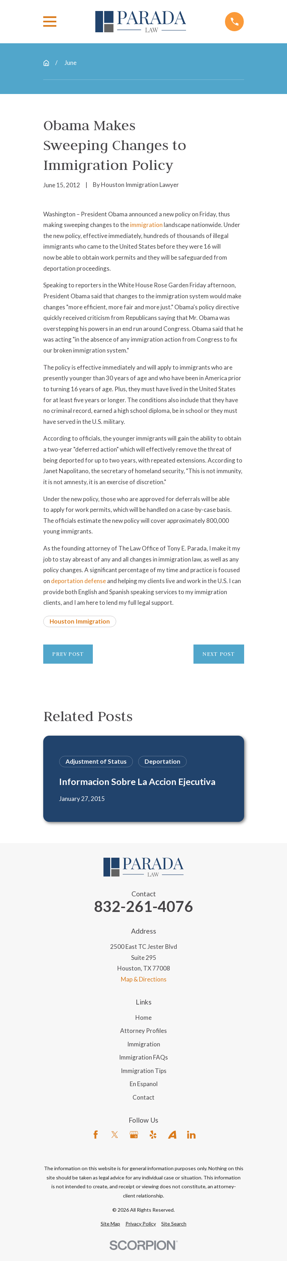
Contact (143, 1097)
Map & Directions (144, 979)
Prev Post (68, 654)
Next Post (218, 654)
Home (143, 1017)
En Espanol (144, 1084)
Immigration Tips (144, 1070)
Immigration (143, 1044)
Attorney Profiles (143, 1030)
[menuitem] (110, 1223)
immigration (146, 224)
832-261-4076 (143, 906)
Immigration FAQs (143, 1057)
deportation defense (78, 581)
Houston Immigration (80, 621)
